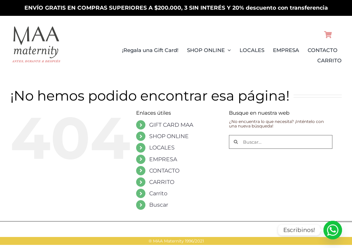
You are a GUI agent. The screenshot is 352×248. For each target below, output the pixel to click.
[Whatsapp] (332, 230)
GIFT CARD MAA (171, 125)
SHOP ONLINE (169, 136)
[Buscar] (236, 142)
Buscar (158, 205)
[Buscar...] (280, 142)
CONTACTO (164, 170)
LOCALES (162, 147)
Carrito (158, 193)
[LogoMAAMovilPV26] (36, 26)
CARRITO (161, 182)
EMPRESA (163, 159)
